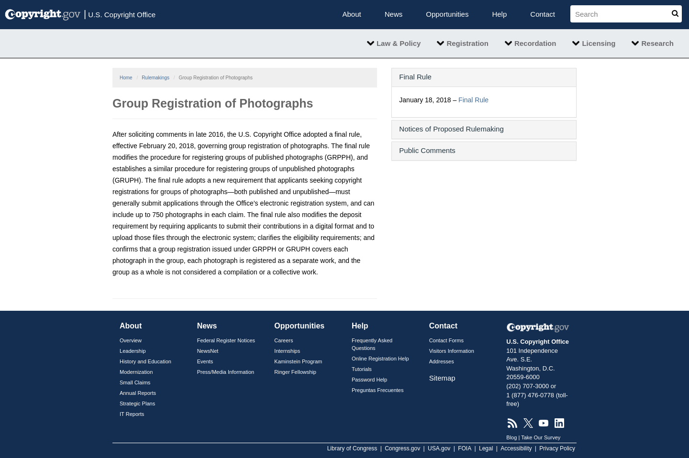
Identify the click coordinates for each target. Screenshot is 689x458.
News (394, 14)
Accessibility (516, 448)
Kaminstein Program (298, 361)
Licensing (598, 43)
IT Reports (132, 414)
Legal (486, 448)
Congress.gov (402, 448)
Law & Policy (399, 43)
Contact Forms (446, 340)
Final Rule (473, 100)
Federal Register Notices (226, 340)
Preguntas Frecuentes (378, 390)
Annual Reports (138, 393)
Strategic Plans (137, 403)
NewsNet (208, 351)
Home (126, 77)
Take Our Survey (540, 437)
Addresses (441, 361)
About (352, 14)
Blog (511, 437)
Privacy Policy (557, 448)
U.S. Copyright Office (120, 14)
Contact (542, 14)
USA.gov (439, 448)
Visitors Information (451, 351)
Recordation (535, 43)
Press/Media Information (226, 372)
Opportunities (447, 14)
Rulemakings (155, 77)
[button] (484, 77)
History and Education (145, 361)
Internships (287, 351)
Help (499, 14)
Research (657, 43)
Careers (283, 340)
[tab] (484, 77)
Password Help (369, 379)
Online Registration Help (380, 358)
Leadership (133, 351)
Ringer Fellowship (295, 372)
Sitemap (442, 378)
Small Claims (135, 382)
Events (205, 361)
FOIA (464, 448)
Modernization (136, 372)
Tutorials (362, 369)
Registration (467, 43)
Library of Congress (352, 448)
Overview (131, 340)
